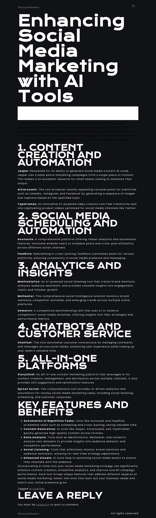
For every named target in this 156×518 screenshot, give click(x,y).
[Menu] (133, 6)
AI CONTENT (37, 488)
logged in (43, 504)
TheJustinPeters (28, 7)
